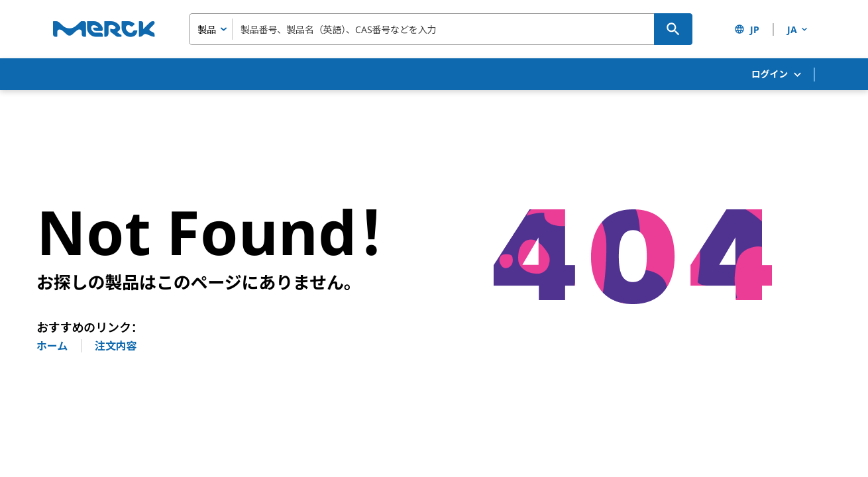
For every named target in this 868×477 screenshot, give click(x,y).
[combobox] (440, 29)
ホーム (52, 346)
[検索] (673, 29)
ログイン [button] (777, 74)
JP (746, 29)
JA (798, 29)
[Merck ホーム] (104, 28)
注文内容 (115, 346)
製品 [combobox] (206, 29)
